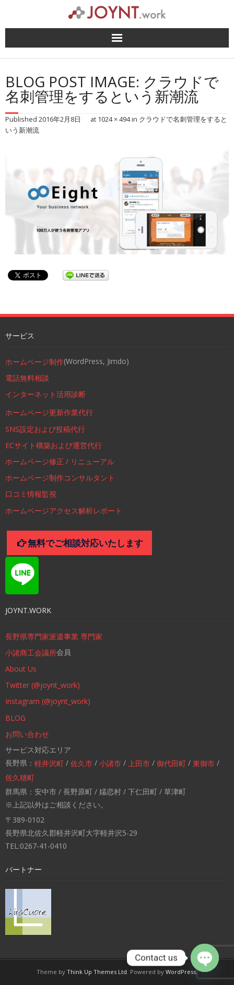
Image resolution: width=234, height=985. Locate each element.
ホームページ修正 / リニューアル (59, 461)
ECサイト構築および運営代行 (53, 445)
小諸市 (110, 763)
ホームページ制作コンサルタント (60, 478)
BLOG (15, 718)
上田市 (139, 763)
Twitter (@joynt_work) (42, 685)
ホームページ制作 (34, 362)
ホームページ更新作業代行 (49, 412)
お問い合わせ (27, 734)
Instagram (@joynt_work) (47, 701)
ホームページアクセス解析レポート (63, 510)
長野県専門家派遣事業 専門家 (53, 636)
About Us (21, 669)
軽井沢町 (49, 763)
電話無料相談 (27, 378)
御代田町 (171, 763)
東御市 (204, 763)
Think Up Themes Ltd (97, 972)
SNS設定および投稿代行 (45, 429)
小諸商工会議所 (30, 653)
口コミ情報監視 (30, 494)
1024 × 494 (114, 119)
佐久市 (81, 763)
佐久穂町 (19, 777)
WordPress (181, 972)
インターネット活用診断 (45, 394)
